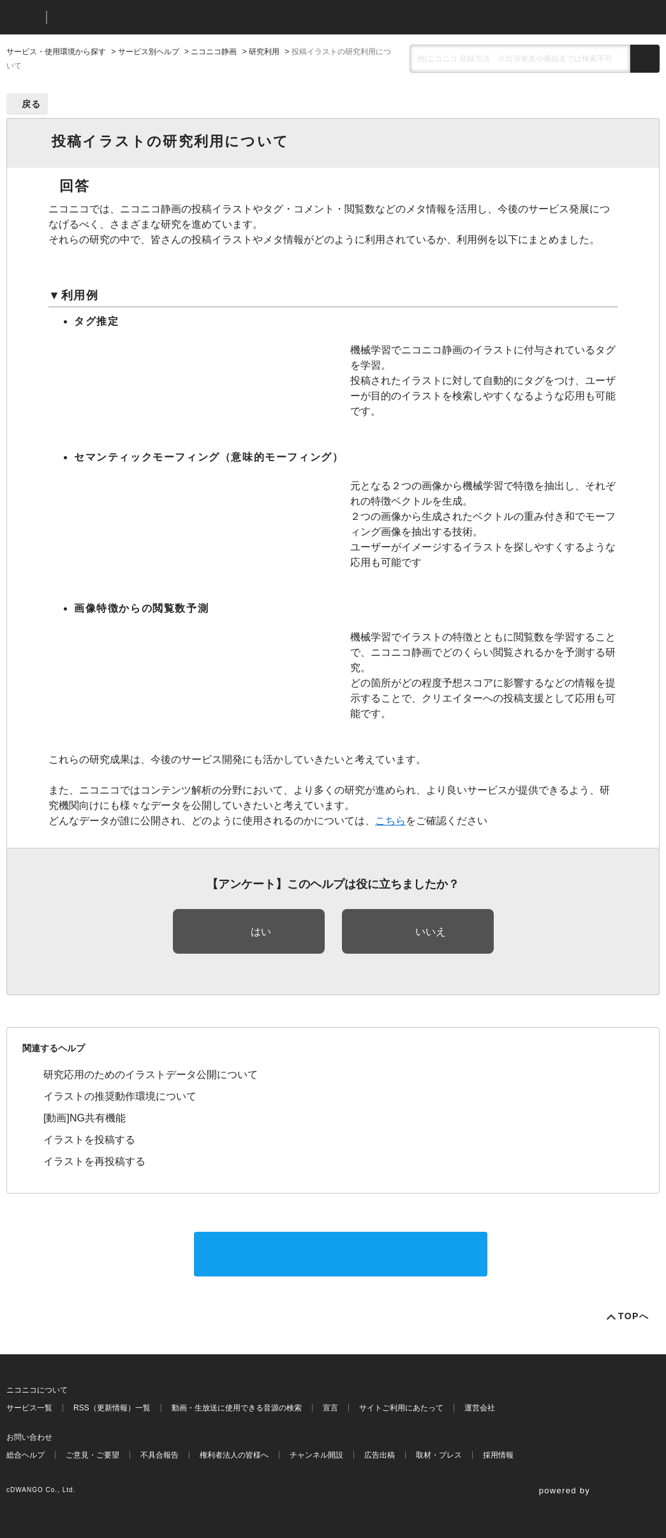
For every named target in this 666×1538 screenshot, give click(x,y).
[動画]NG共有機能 (84, 1118)
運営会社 (479, 1407)
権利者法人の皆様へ (234, 1455)
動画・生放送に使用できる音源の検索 (237, 1407)
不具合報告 (159, 1455)
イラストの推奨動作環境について (119, 1096)
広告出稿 (379, 1455)
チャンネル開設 (316, 1455)
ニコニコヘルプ (124, 18)
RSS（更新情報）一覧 (112, 1407)
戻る (31, 104)
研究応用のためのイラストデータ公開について (150, 1074)
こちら (390, 820)
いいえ (430, 931)
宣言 (330, 1407)
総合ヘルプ (25, 1455)
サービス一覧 (29, 1407)
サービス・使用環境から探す (56, 51)
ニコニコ (23, 17)
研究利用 (264, 51)
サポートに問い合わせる (341, 1253)
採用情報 (498, 1455)
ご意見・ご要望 (92, 1455)
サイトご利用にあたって (401, 1407)
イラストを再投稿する (94, 1161)
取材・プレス (439, 1455)
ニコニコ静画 (214, 51)
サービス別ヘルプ (148, 51)
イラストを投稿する (89, 1139)
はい (261, 931)
